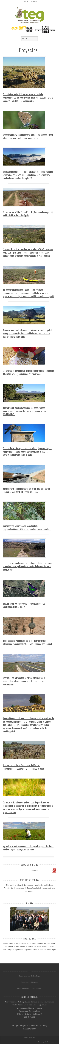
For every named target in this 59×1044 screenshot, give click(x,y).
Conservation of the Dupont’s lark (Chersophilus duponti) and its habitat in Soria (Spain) (28, 213)
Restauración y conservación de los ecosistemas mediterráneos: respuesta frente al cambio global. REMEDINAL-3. (25, 411)
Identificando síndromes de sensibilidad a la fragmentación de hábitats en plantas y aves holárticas (27, 527)
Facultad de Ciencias (29, 982)
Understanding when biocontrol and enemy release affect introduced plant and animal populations (28, 136)
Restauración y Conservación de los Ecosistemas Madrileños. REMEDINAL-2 (24, 605)
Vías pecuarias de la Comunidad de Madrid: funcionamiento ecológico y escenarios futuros (23, 767)
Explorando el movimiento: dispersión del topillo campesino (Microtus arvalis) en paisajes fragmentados (28, 372)
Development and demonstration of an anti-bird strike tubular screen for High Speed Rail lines (26, 490)
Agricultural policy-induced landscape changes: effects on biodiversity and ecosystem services (28, 847)
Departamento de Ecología (29, 976)
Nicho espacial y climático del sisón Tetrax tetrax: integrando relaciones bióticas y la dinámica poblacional (27, 642)
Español (24, 2)
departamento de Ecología (24, 888)
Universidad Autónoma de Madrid (29, 988)
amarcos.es (52, 1042)
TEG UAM (32, 1038)
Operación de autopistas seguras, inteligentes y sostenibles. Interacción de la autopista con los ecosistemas (24, 681)
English (33, 2)
